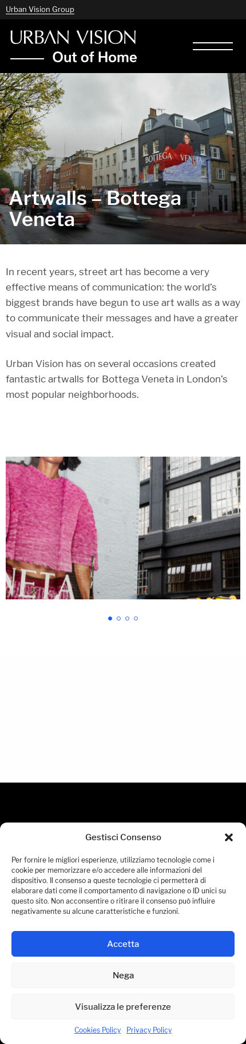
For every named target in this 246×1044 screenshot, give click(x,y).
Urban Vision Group (40, 9)
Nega (123, 975)
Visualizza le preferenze (123, 1006)
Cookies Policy (97, 1030)
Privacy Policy (149, 1030)
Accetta (123, 943)
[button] (229, 837)
